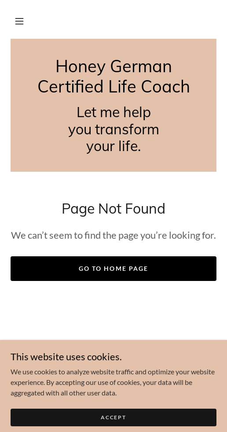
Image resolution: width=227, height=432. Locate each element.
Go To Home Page (113, 268)
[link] (113, 76)
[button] (19, 21)
